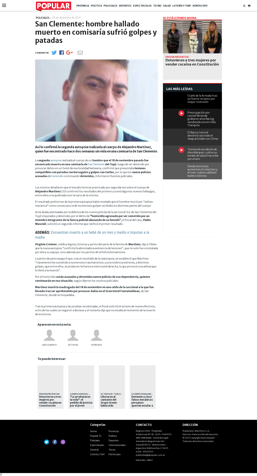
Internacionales (117, 445)
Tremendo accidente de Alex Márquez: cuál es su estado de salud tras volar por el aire (203, 154)
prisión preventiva (49, 394)
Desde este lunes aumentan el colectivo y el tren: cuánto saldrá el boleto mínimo (202, 171)
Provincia (82, 5)
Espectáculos (142, 5)
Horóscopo (200, 5)
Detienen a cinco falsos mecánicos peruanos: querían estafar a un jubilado (142, 402)
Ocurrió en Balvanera (143, 394)
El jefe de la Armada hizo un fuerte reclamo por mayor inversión (202, 98)
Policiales (110, 5)
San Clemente (96, 164)
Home (93, 431)
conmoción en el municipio (84, 394)
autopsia (55, 160)
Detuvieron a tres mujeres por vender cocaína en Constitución (50, 401)
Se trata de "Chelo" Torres (115, 394)
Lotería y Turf (181, 5)
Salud (167, 5)
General (94, 449)
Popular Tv (95, 435)
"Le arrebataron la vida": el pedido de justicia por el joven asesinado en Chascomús (81, 404)
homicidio (57, 176)
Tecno (157, 5)
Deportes (125, 5)
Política (96, 5)
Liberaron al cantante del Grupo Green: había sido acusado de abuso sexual (112, 404)
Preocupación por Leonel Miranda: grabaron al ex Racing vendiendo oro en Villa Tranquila (202, 119)
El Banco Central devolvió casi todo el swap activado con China (203, 135)
